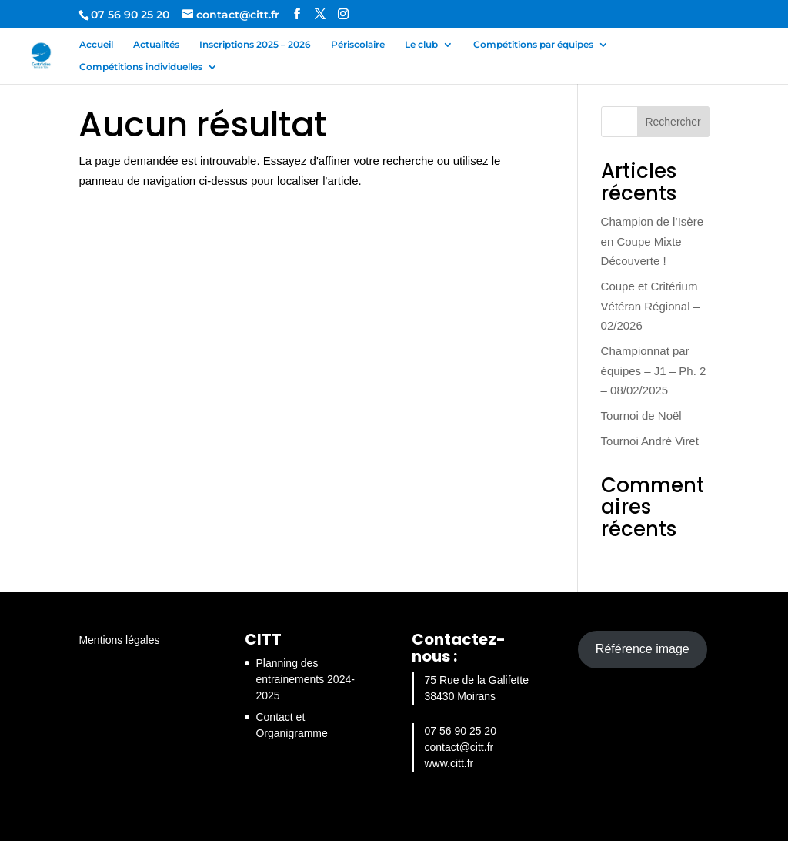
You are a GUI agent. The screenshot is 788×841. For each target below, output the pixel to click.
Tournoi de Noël (641, 415)
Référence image (643, 648)
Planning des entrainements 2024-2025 (304, 679)
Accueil (96, 44)
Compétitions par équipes (533, 44)
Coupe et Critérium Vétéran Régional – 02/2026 (650, 306)
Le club (421, 44)
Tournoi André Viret (650, 440)
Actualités (156, 44)
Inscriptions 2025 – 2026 (255, 44)
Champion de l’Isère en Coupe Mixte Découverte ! (652, 241)
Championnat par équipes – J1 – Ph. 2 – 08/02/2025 (653, 370)
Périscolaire (358, 44)
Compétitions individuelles (140, 67)
